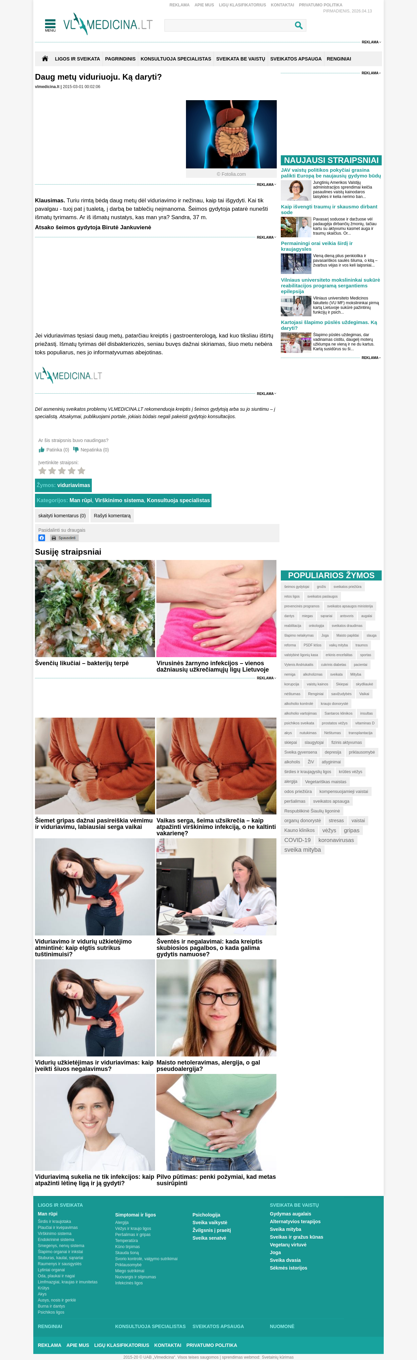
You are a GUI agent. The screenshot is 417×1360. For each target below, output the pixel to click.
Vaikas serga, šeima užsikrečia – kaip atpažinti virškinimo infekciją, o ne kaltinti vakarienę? (216, 827)
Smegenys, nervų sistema (61, 1245)
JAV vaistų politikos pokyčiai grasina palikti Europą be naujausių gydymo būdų (331, 172)
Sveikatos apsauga (218, 1326)
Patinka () (57, 449)
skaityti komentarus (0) (62, 515)
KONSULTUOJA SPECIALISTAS (176, 59)
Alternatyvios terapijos (295, 1221)
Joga (275, 1252)
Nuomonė (282, 1326)
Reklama (179, 5)
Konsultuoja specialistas (178, 500)
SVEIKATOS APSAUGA (296, 59)
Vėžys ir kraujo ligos (133, 1228)
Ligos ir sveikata (77, 59)
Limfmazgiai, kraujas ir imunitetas (68, 1282)
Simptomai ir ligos (135, 1214)
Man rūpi (81, 500)
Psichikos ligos (51, 1312)
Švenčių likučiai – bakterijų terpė (82, 663)
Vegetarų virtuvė (288, 1244)
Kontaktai (282, 5)
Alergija (122, 1222)
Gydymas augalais (290, 1213)
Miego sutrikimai (130, 1271)
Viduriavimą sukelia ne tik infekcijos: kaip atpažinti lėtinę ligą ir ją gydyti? (94, 1180)
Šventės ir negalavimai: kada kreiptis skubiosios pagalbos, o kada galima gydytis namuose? (209, 948)
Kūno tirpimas (127, 1246)
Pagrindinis (120, 59)
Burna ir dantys (51, 1306)
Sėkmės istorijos (288, 1268)
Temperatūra (126, 1240)
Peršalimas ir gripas (133, 1234)
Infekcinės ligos (129, 1283)
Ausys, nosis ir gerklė (57, 1300)
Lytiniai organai (51, 1270)
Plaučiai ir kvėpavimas (58, 1227)
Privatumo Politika (321, 5)
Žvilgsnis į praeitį (212, 1230)
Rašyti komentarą (112, 515)
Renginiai (50, 1326)
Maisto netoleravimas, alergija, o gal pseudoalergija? (208, 1065)
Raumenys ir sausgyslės (60, 1264)
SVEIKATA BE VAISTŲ (240, 59)
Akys (42, 1294)
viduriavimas (73, 485)
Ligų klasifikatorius (242, 5)
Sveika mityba (285, 1229)
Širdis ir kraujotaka (54, 1221)
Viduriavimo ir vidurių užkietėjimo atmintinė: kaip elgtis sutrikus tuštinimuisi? (83, 948)
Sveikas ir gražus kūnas (297, 1237)
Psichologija (206, 1214)
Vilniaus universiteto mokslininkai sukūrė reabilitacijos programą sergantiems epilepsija (330, 285)
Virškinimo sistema (119, 500)
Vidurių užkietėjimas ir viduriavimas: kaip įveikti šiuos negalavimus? (94, 1065)
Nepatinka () (95, 449)
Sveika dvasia (285, 1260)
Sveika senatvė (209, 1238)
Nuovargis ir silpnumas (135, 1277)
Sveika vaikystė (210, 1222)
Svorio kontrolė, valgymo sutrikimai (146, 1258)
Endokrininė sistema (56, 1239)
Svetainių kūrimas (278, 1357)
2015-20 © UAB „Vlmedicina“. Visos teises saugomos (171, 1357)
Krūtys (43, 1288)
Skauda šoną (127, 1252)
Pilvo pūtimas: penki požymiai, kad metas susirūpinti (216, 1180)
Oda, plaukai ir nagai (56, 1276)
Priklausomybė (128, 1265)
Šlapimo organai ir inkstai (60, 1251)
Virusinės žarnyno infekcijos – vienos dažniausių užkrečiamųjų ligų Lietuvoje (212, 666)
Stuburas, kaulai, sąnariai (60, 1257)
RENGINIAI (339, 59)
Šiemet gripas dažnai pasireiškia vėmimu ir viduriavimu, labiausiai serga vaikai (94, 823)
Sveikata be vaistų (294, 1205)
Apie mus (204, 5)
